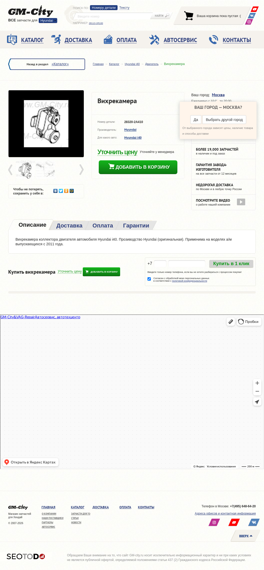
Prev (11, 170)
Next (81, 170)
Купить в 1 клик (231, 263)
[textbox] (113, 16)
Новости (76, 522)
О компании (49, 513)
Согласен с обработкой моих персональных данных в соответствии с (181, 279)
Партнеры (47, 522)
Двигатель (152, 64)
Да (196, 120)
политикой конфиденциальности (189, 281)
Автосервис (48, 526)
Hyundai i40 (132, 64)
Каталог (114, 64)
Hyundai (46, 20)
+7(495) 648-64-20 (243, 506)
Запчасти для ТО (80, 513)
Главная (98, 64)
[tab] (32, 225)
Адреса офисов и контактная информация (225, 513)
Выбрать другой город (224, 120)
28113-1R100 (96, 23)
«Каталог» (60, 64)
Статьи (75, 518)
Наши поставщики (52, 518)
